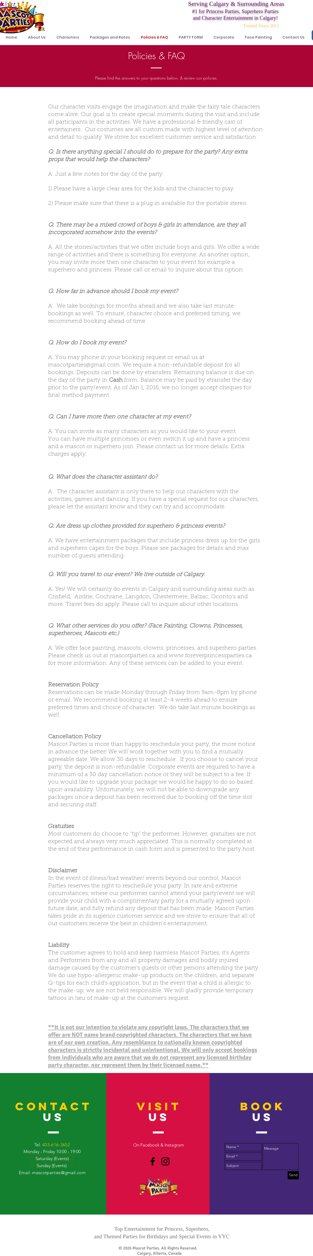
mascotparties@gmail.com (84, 365)
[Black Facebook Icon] (152, 1161)
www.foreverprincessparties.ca (210, 656)
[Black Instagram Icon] (165, 1161)
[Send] (293, 1175)
